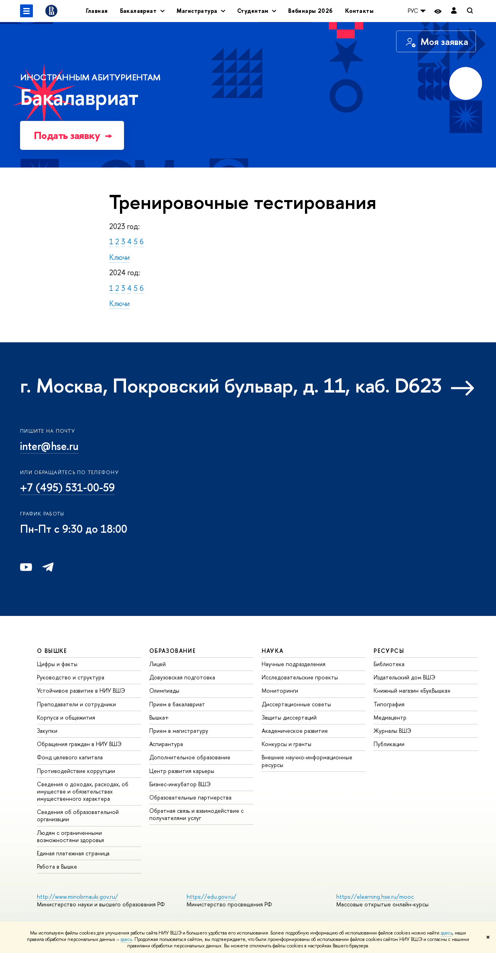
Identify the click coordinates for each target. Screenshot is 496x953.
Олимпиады (164, 690)
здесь (446, 933)
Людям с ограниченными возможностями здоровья (70, 836)
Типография (389, 704)
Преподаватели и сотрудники (76, 704)
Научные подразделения (293, 664)
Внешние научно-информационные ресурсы (307, 760)
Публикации (389, 744)
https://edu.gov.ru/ (211, 896)
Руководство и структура (70, 677)
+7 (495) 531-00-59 (67, 487)
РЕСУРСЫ (389, 650)
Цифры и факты (57, 664)
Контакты (359, 10)
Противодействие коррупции (76, 771)
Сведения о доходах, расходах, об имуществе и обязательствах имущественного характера (82, 791)
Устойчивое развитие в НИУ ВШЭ (81, 690)
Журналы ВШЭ (392, 730)
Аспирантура (166, 744)
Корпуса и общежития (66, 717)
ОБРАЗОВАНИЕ (172, 650)
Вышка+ (159, 717)
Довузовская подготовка (182, 677)
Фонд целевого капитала (70, 757)
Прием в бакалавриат (177, 704)
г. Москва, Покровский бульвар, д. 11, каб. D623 (231, 385)
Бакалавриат (90, 91)
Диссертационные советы (296, 704)
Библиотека (389, 664)
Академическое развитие (295, 730)
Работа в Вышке (57, 866)
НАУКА (273, 650)
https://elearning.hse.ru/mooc (375, 896)
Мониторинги (280, 690)
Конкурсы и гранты (286, 744)
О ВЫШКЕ (52, 650)
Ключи (119, 257)
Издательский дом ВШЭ (404, 677)
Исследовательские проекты (300, 677)
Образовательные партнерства (190, 797)
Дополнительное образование (189, 757)
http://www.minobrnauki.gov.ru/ (77, 896)
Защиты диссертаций (289, 717)
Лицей (157, 664)
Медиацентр (390, 717)
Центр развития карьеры (181, 771)
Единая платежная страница (73, 853)
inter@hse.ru (49, 446)
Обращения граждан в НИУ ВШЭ (79, 744)
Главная (97, 10)
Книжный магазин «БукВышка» (412, 690)
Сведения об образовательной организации (78, 815)
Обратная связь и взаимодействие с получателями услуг (196, 814)
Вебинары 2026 (310, 10)
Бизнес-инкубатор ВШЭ (180, 784)
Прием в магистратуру (178, 730)
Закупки (47, 730)
